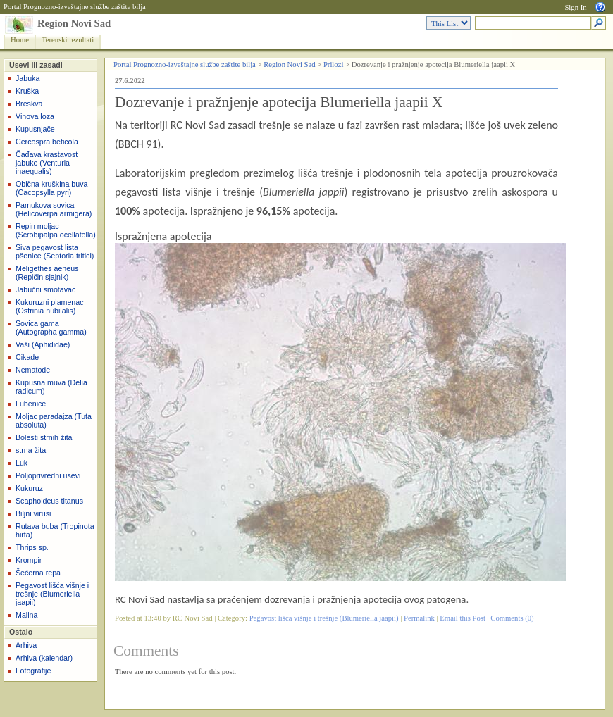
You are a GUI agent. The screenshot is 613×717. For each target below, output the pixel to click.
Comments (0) (511, 618)
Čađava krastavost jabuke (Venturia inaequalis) (47, 162)
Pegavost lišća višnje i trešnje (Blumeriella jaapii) (52, 593)
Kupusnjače (35, 129)
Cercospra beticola (47, 141)
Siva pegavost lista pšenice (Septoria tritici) (55, 251)
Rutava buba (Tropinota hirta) (55, 530)
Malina (26, 615)
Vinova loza (35, 116)
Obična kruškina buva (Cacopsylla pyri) (51, 188)
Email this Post (462, 618)
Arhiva (26, 645)
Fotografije (33, 670)
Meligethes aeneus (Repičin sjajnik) (47, 272)
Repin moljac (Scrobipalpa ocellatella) (56, 230)
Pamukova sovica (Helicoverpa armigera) (54, 209)
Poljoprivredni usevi (48, 475)
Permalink (419, 618)
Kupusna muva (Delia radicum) (51, 386)
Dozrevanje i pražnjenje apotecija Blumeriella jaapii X (278, 102)
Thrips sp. (32, 547)
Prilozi (333, 64)
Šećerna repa (38, 572)
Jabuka (27, 78)
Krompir (29, 560)
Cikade (27, 357)
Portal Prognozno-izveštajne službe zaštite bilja (75, 7)
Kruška (27, 91)
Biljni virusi (33, 513)
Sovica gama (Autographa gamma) (51, 327)
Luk (21, 463)
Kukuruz (29, 488)
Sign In (575, 7)
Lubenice (31, 403)
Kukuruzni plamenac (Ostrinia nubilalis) (50, 306)
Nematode (33, 370)
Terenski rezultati (68, 40)
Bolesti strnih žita (44, 437)
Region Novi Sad (74, 23)
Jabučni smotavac (45, 289)
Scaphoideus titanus (49, 501)
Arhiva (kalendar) (44, 658)
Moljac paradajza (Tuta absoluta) (54, 420)
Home (20, 40)
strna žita (31, 450)
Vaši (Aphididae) (43, 344)
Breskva (29, 103)
